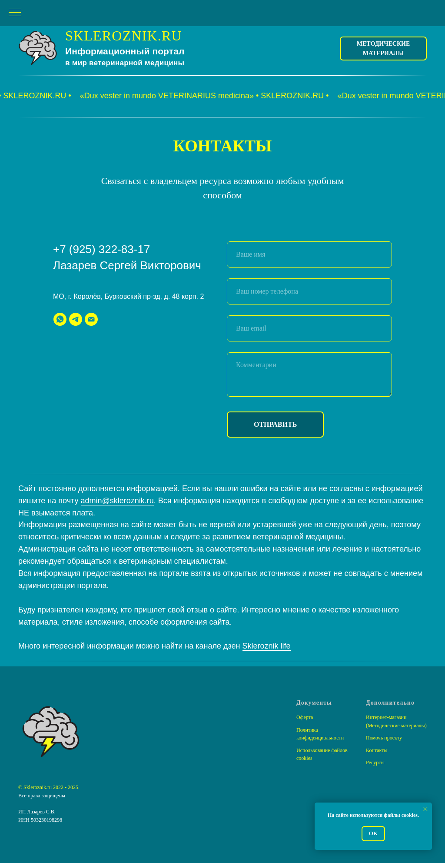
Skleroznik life (266, 646)
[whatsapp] (59, 319)
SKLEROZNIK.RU (123, 35)
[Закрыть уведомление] (425, 809)
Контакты (377, 750)
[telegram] (75, 319)
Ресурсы (375, 762)
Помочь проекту (384, 738)
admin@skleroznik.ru (117, 500)
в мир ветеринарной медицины (124, 63)
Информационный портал (124, 51)
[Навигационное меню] (15, 13)
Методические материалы (383, 48)
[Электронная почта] (91, 319)
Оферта (304, 717)
